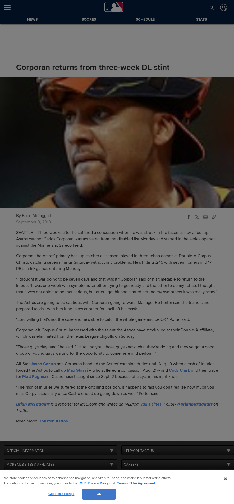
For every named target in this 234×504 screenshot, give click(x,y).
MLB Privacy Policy (94, 483)
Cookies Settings (61, 494)
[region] (117, 487)
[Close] (225, 479)
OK (99, 494)
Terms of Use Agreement (136, 483)
